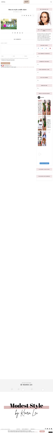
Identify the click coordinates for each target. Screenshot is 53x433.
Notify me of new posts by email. (8, 59)
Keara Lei (27, 381)
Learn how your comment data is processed (25, 67)
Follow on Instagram (44, 194)
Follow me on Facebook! (44, 207)
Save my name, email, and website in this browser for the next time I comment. (15, 58)
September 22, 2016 (17, 11)
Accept (42, 431)
